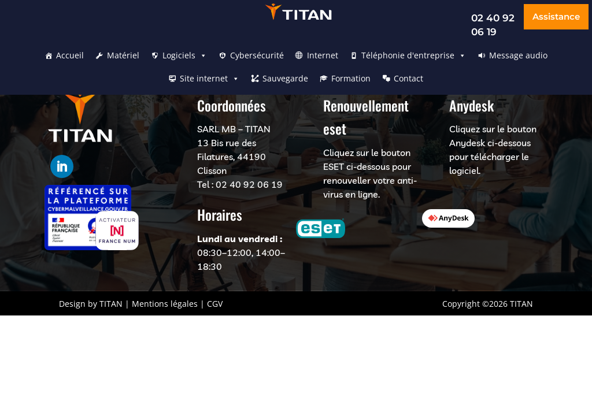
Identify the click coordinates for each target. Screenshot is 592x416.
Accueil (70, 55)
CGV (215, 303)
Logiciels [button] (184, 55)
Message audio (518, 55)
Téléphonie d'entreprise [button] (413, 55)
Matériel (123, 55)
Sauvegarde (285, 78)
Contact (408, 78)
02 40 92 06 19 (249, 184)
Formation (351, 78)
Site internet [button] (209, 78)
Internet (322, 55)
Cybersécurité (257, 55)
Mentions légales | (168, 303)
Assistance (556, 16)
